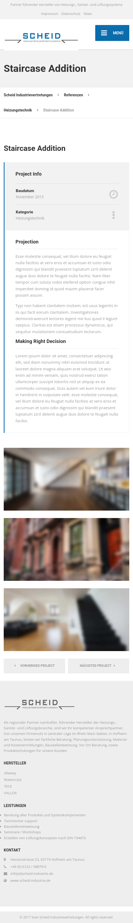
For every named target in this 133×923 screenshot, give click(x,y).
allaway (10, 773)
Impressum (49, 13)
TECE (8, 786)
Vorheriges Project (34, 666)
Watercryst (13, 779)
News (88, 13)
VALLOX (10, 792)
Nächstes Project (97, 666)
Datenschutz (70, 13)
